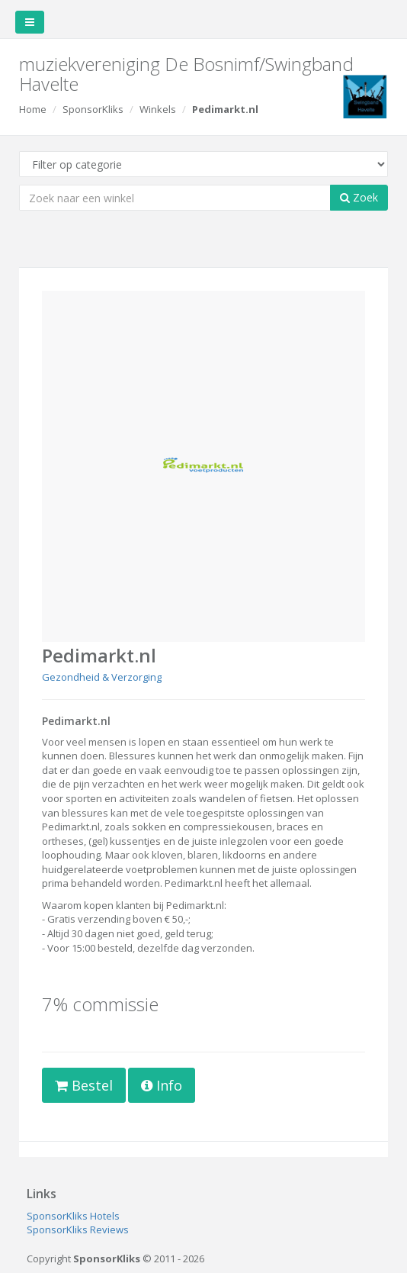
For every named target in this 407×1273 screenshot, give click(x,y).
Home (32, 109)
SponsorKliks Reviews (78, 1229)
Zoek (359, 197)
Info (161, 1085)
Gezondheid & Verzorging (102, 677)
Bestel (84, 1085)
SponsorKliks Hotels (73, 1216)
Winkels (157, 109)
